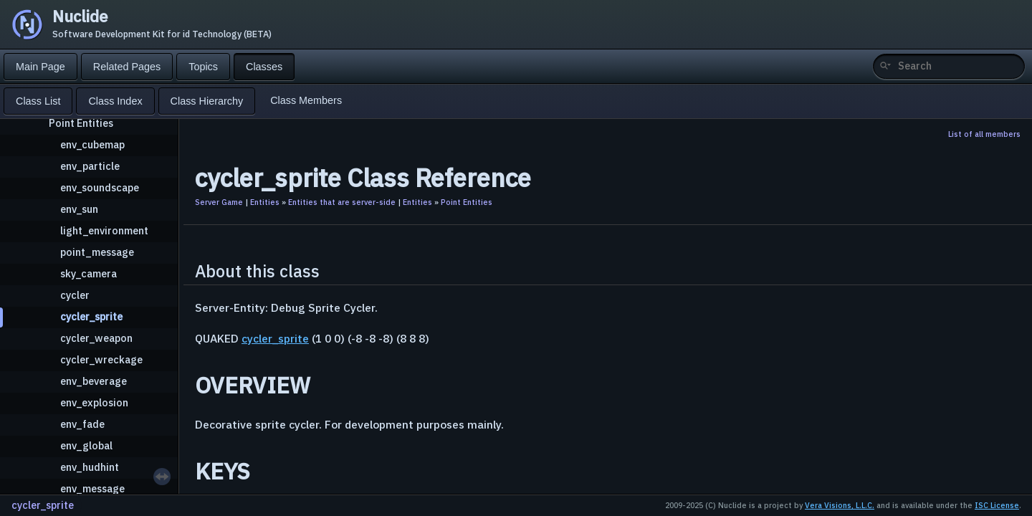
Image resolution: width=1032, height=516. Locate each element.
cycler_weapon (96, 338)
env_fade (82, 424)
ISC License (997, 505)
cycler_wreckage (101, 359)
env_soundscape (99, 187)
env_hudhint (89, 467)
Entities (265, 202)
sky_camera (88, 273)
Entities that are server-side (342, 202)
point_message (97, 252)
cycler (75, 295)
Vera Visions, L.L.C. (839, 505)
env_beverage (93, 381)
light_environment (104, 230)
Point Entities (81, 123)
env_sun (79, 209)
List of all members (984, 134)
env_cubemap (92, 144)
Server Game (219, 202)
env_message (92, 488)
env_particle (90, 166)
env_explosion (94, 402)
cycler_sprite (91, 316)
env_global (86, 445)
